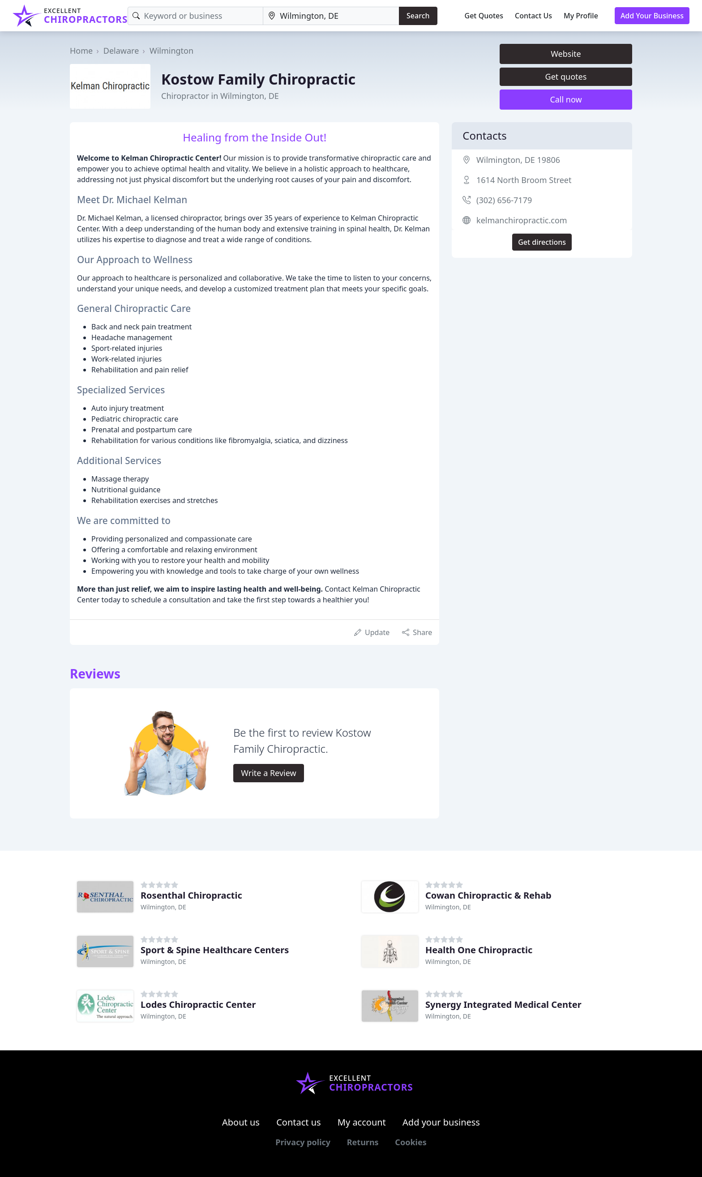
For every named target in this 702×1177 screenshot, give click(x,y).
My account (362, 1122)
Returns (363, 1142)
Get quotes (566, 76)
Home (81, 50)
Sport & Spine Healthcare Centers (215, 950)
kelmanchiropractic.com (521, 220)
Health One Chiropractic (478, 950)
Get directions (542, 242)
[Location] (331, 16)
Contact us (298, 1122)
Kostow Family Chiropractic (258, 79)
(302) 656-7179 (504, 200)
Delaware (121, 50)
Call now (566, 99)
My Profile (581, 16)
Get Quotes (484, 16)
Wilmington (171, 50)
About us (241, 1122)
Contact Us (533, 16)
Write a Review (268, 773)
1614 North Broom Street (524, 180)
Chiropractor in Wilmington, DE (220, 95)
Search (418, 16)
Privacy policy (302, 1142)
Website (566, 53)
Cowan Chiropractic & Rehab (488, 895)
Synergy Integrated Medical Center (503, 1004)
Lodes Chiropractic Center (198, 1004)
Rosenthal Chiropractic (191, 895)
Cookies (410, 1142)
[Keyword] (195, 16)
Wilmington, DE (163, 907)
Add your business (441, 1122)
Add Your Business (652, 16)
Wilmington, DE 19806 (518, 159)
